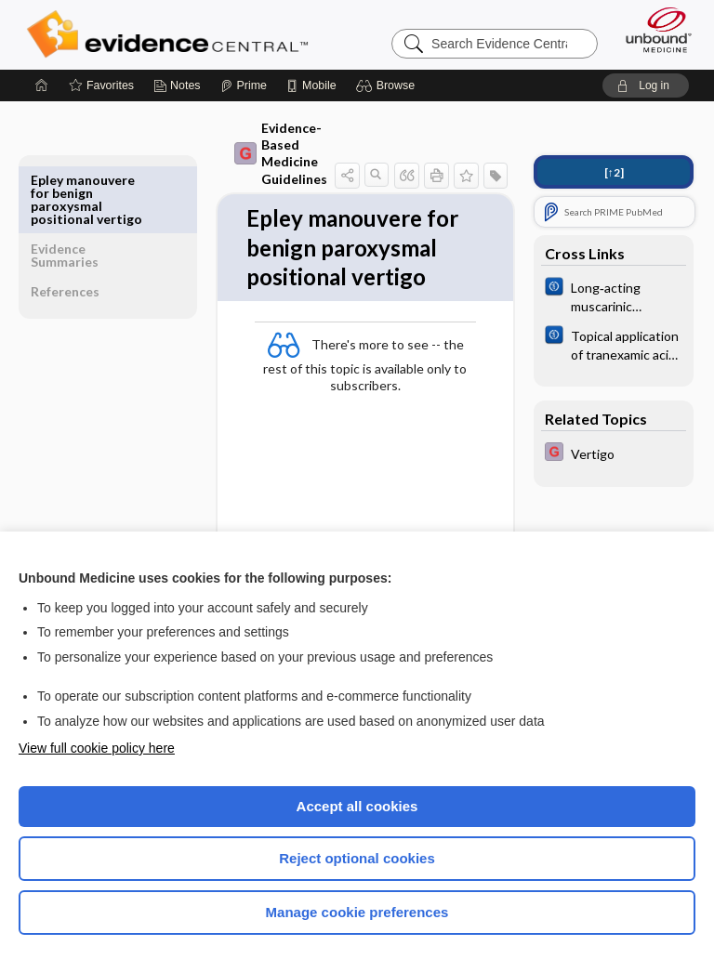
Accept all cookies (357, 806)
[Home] (41, 85)
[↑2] (614, 172)
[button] (388, 85)
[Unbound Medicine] (653, 30)
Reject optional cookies (357, 858)
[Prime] (243, 85)
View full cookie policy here (97, 748)
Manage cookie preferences (357, 912)
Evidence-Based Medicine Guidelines (241, 153)
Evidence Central (171, 34)
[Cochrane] (614, 295)
